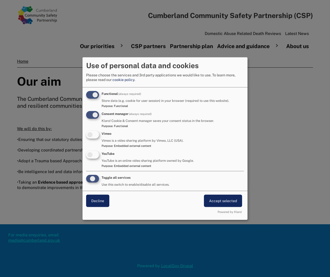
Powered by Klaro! (230, 212)
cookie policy (123, 80)
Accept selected (223, 201)
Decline (97, 201)
